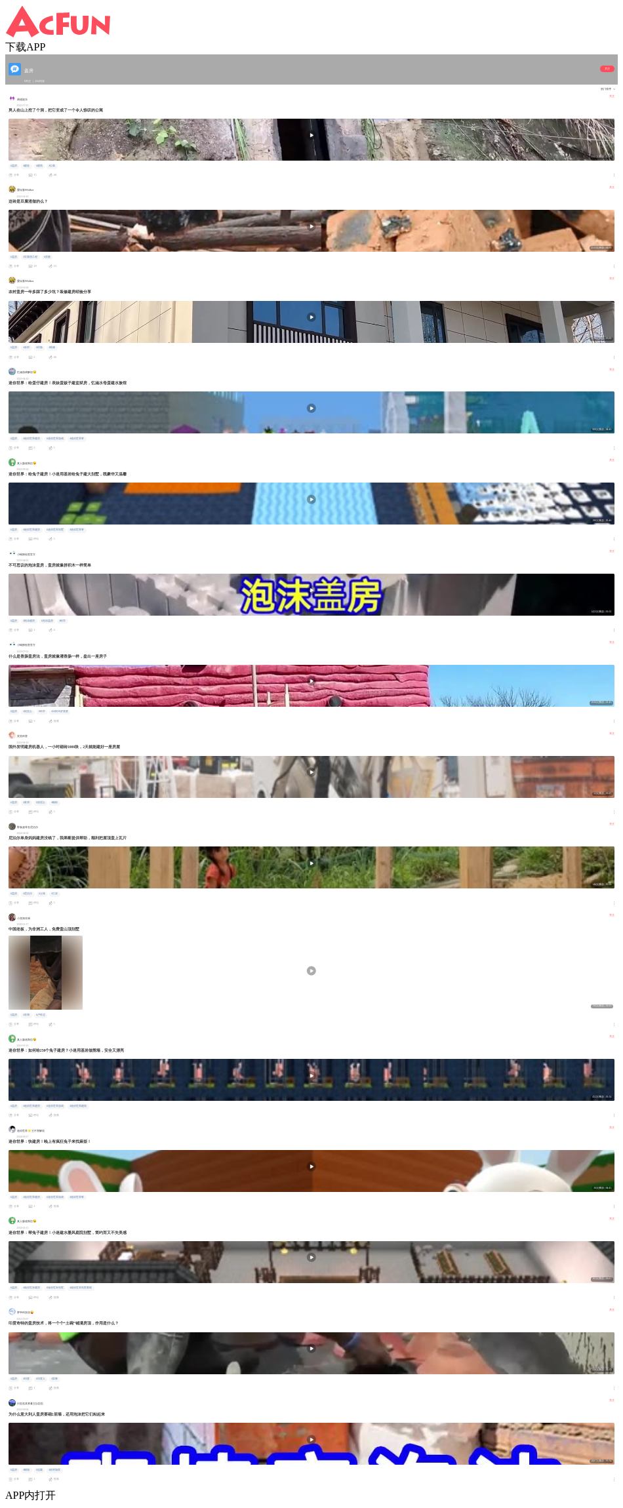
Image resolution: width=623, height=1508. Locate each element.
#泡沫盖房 (47, 621)
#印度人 (40, 1379)
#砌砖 (54, 802)
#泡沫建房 (29, 621)
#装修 (52, 347)
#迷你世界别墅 (55, 529)
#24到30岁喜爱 (59, 711)
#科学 (62, 621)
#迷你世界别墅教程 (81, 1287)
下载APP (25, 46)
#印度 (26, 1379)
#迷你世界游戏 (55, 438)
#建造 (26, 166)
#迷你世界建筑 (78, 1106)
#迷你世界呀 (77, 438)
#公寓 (52, 166)
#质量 (47, 257)
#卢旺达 (40, 1015)
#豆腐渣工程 (30, 257)
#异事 (54, 1379)
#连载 (39, 1470)
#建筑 (39, 166)
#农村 (26, 347)
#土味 (42, 893)
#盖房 (13, 166)
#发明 (26, 802)
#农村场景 (54, 1470)
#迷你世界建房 (31, 438)
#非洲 (26, 1015)
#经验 (39, 347)
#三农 (54, 893)
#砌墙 (26, 1470)
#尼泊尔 (27, 893)
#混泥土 (27, 711)
